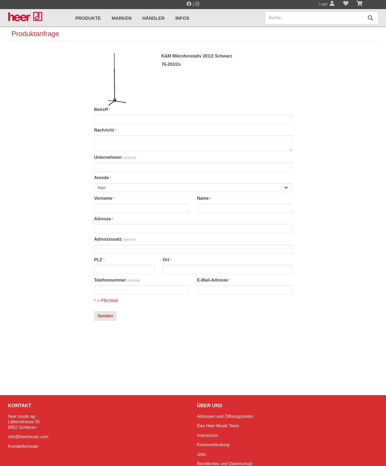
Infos (182, 18)
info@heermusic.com (28, 436)
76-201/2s (171, 64)
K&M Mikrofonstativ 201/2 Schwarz (196, 56)
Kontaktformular (23, 446)
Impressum (207, 435)
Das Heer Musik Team (218, 425)
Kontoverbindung (213, 444)
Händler (153, 18)
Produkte (88, 18)
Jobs (201, 454)
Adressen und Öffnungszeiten (225, 416)
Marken (122, 18)
